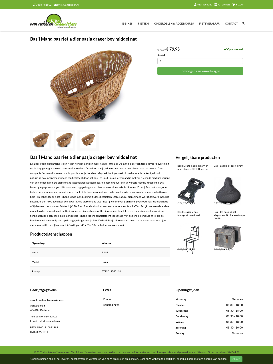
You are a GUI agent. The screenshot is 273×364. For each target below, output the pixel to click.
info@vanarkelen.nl (66, 4)
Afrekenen (222, 4)
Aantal (161, 55)
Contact (231, 23)
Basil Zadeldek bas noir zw (228, 165)
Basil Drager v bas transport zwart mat (188, 213)
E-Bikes (127, 23)
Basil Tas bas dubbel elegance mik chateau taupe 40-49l (229, 215)
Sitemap (201, 352)
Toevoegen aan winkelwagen (200, 71)
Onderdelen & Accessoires (174, 23)
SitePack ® (233, 352)
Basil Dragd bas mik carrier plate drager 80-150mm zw (192, 167)
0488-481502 (42, 4)
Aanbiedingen (111, 304)
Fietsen (143, 23)
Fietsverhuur (209, 23)
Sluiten (236, 359)
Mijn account (203, 4)
